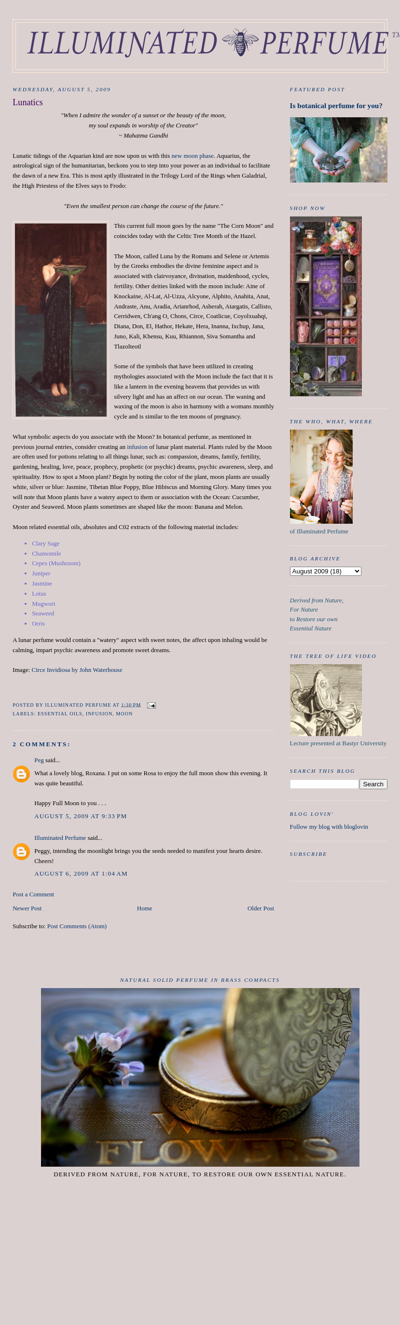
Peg (39, 760)
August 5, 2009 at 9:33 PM (80, 816)
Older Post (261, 908)
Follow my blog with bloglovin (329, 826)
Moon (124, 713)
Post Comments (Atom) (77, 926)
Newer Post (27, 908)
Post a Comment (33, 894)
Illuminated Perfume (60, 837)
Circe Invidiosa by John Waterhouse (77, 669)
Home (144, 908)
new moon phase (192, 155)
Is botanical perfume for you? (336, 105)
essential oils (60, 713)
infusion (137, 446)
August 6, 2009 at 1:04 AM (81, 873)
